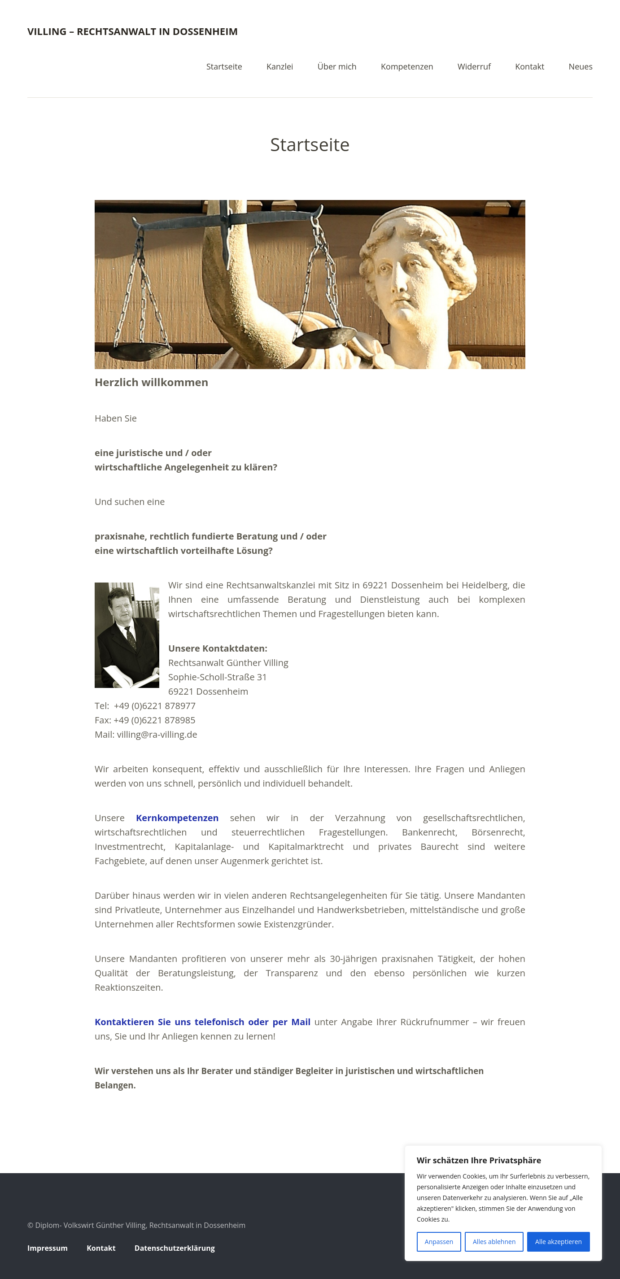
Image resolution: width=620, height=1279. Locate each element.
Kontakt (529, 67)
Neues (581, 67)
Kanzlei (279, 67)
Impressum (47, 1248)
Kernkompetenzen (177, 818)
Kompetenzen (407, 67)
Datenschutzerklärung (175, 1248)
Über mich (337, 67)
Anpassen (439, 1241)
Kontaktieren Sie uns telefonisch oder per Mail (202, 1022)
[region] (503, 1203)
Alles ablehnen (494, 1241)
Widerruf (474, 67)
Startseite (224, 67)
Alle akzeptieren (558, 1241)
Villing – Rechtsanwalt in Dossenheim (132, 31)
